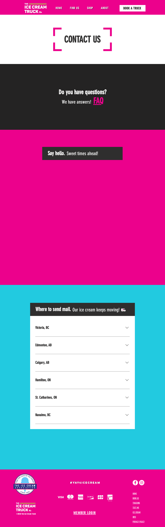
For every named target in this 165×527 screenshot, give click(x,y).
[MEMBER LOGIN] (85, 513)
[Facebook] (135, 482)
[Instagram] (141, 482)
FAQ (98, 101)
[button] (74, 8)
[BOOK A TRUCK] (133, 8)
